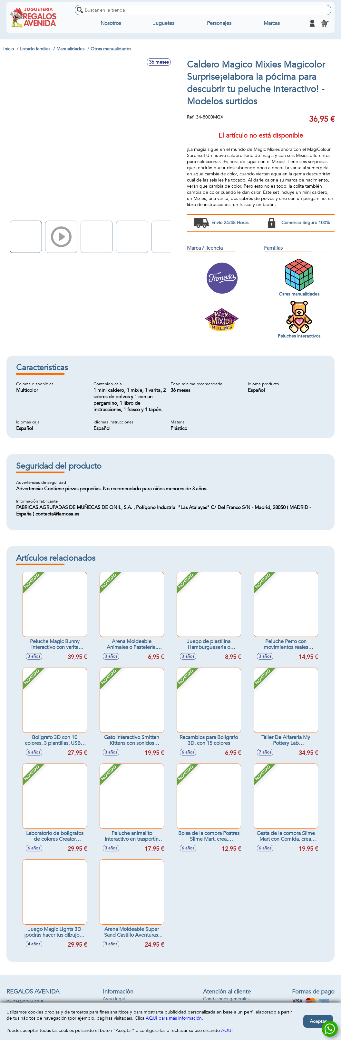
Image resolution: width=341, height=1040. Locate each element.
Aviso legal (114, 999)
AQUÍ (227, 1030)
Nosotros (111, 23)
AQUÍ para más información (174, 1018)
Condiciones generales (226, 999)
